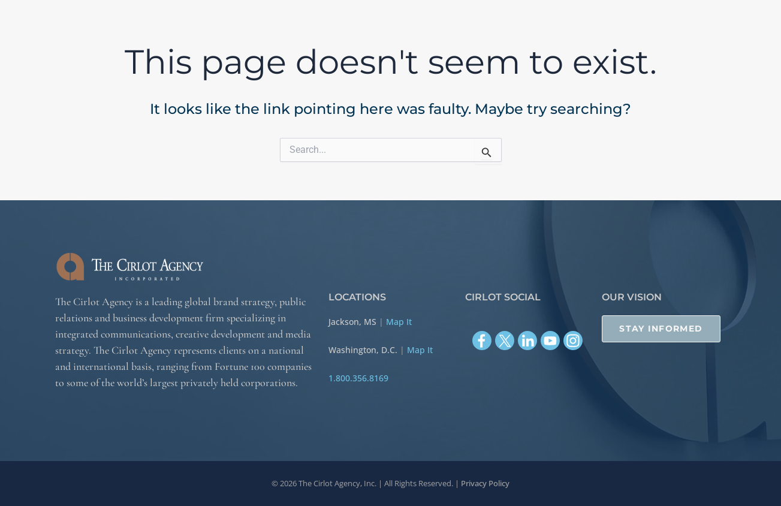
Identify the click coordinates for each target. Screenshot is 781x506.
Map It (399, 321)
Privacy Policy (485, 483)
